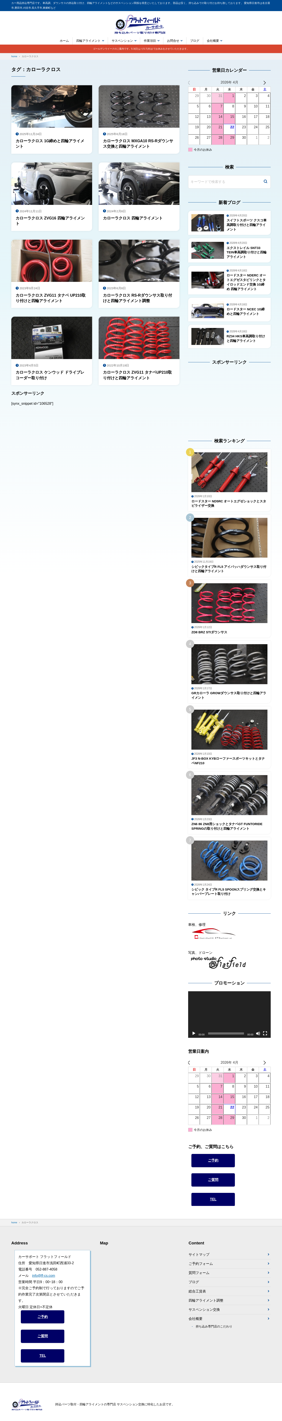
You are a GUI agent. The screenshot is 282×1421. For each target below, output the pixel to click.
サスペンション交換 (204, 1313)
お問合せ (173, 40)
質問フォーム (199, 1276)
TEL (213, 1202)
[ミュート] (258, 1037)
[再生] (194, 1037)
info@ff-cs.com (43, 1279)
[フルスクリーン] (265, 1037)
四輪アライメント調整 (206, 1304)
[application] (229, 1018)
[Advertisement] (215, 399)
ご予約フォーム (201, 1267)
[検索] (265, 182)
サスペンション (122, 40)
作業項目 (150, 40)
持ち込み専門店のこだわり (214, 1330)
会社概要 (213, 40)
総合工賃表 (197, 1295)
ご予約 (213, 1163)
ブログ (194, 40)
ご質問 (213, 1183)
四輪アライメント (88, 40)
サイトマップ (199, 1258)
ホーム (64, 40)
